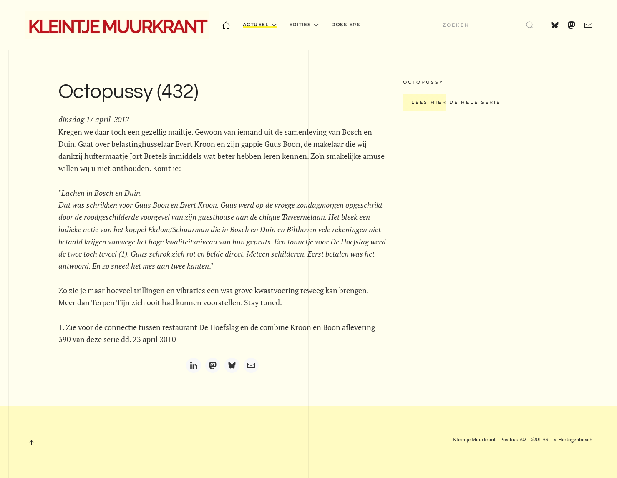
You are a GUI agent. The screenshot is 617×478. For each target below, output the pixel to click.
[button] (31, 442)
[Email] (251, 365)
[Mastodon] (212, 365)
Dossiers (345, 25)
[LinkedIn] (193, 365)
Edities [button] (304, 25)
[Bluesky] (231, 365)
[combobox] (488, 25)
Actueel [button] (260, 25)
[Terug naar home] (117, 25)
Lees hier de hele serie (456, 102)
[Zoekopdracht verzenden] (529, 25)
